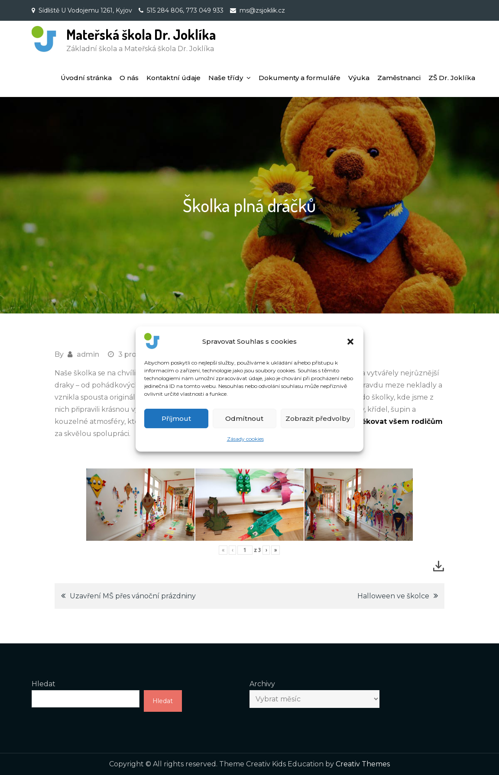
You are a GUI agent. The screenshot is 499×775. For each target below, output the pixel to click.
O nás (129, 78)
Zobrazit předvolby (317, 427)
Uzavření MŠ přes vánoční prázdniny (133, 596)
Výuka (358, 78)
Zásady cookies (245, 448)
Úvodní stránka (86, 78)
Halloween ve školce (393, 596)
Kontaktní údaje (173, 78)
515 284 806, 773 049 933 (185, 10)
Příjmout (176, 427)
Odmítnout (244, 427)
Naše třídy (225, 78)
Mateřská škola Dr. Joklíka (141, 34)
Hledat (43, 684)
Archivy (262, 684)
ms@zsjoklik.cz (262, 10)
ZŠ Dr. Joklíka (451, 78)
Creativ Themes (363, 764)
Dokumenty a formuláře (299, 78)
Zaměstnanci (399, 78)
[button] (350, 351)
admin (88, 354)
